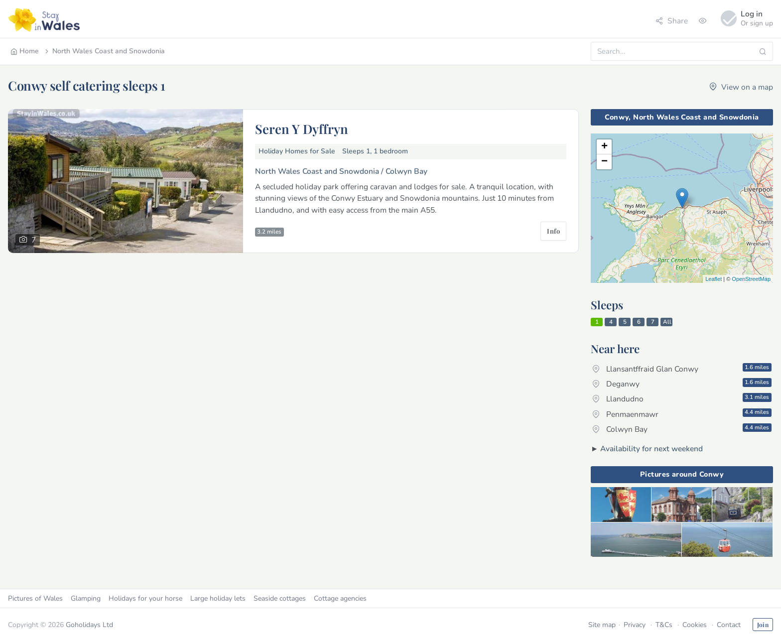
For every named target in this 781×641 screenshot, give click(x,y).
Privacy (635, 625)
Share (671, 20)
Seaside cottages (280, 598)
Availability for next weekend (651, 448)
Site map (602, 625)
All (667, 322)
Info (553, 231)
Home (24, 51)
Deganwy (682, 383)
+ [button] (604, 146)
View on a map (741, 87)
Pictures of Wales (35, 598)
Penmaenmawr (682, 413)
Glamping (86, 598)
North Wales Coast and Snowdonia (104, 51)
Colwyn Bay (682, 428)
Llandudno (682, 398)
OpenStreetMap (751, 279)
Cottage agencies (340, 598)
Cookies (694, 625)
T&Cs (663, 625)
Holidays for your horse (145, 598)
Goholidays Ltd (89, 625)
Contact (729, 625)
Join (763, 625)
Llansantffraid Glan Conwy (682, 368)
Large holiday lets (218, 598)
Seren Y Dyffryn (301, 128)
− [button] (604, 161)
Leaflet (713, 279)
